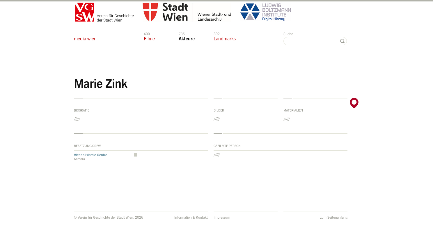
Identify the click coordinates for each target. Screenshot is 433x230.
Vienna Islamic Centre (90, 154)
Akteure (187, 36)
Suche (288, 33)
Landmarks (225, 36)
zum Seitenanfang (333, 217)
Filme (149, 36)
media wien (85, 36)
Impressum (222, 217)
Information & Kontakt (191, 217)
